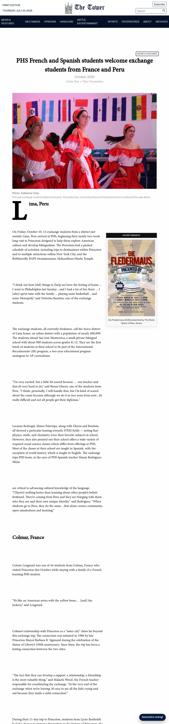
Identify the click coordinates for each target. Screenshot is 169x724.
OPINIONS (50, 21)
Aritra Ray (72, 81)
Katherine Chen (30, 193)
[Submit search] (163, 10)
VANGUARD (66, 21)
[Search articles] (148, 11)
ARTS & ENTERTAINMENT (87, 21)
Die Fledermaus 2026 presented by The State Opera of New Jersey (131, 321)
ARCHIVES (162, 21)
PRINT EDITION (11, 5)
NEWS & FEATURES (7, 21)
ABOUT (147, 21)
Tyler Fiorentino (92, 81)
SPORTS (113, 21)
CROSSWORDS (130, 21)
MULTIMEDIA (32, 21)
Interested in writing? (152, 717)
